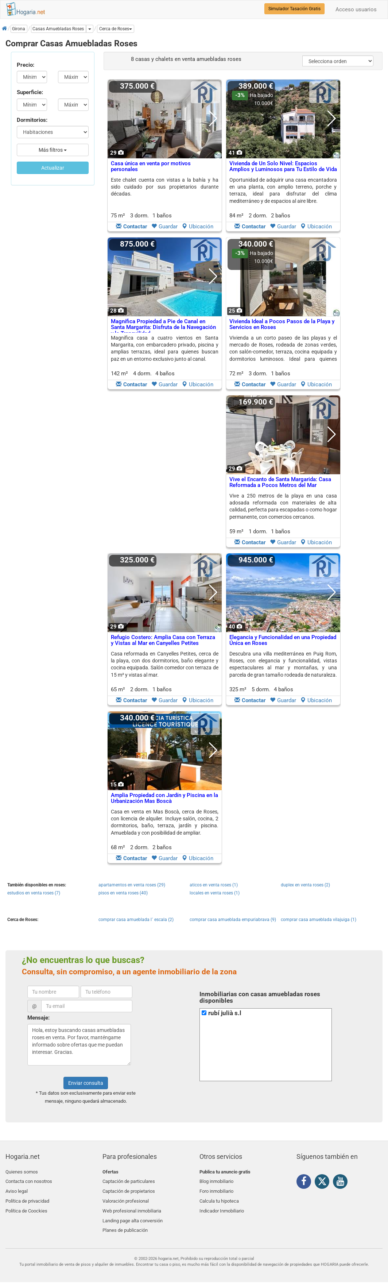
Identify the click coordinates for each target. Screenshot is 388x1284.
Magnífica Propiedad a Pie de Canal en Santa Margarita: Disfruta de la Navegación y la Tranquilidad (163, 327)
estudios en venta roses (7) (33, 893)
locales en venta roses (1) (215, 893)
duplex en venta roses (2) (305, 884)
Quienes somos (21, 1172)
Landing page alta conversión (132, 1215)
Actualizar (52, 168)
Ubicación (197, 226)
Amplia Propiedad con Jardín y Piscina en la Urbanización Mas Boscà (164, 798)
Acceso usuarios (356, 9)
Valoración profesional (125, 1197)
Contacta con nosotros (28, 1180)
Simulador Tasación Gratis (294, 8)
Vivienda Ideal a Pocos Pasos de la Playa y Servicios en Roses (281, 324)
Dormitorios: (32, 120)
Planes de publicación (125, 1223)
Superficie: (30, 92)
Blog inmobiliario (216, 1180)
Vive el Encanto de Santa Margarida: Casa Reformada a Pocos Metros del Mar (280, 482)
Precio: (25, 65)
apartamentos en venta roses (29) (131, 884)
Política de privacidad (27, 1197)
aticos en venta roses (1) (214, 884)
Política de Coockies (26, 1206)
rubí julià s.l (224, 1013)
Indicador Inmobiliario (221, 1206)
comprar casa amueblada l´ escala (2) (136, 919)
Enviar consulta (85, 1083)
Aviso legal (16, 1189)
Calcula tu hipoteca (219, 1197)
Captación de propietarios (128, 1189)
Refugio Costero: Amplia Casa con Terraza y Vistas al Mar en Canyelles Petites (163, 640)
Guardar (164, 226)
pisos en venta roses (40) (123, 893)
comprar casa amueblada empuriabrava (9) (233, 919)
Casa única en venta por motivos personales (151, 166)
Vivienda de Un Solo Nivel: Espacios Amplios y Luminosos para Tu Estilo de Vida (283, 166)
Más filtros (53, 150)
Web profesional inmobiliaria (131, 1206)
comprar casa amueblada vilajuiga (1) (318, 919)
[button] (115, 29)
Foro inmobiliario (216, 1189)
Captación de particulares (128, 1180)
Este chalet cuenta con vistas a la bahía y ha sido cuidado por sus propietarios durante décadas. (164, 187)
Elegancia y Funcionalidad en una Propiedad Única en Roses (282, 640)
